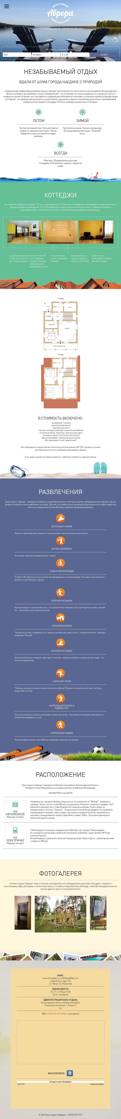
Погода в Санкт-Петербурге (60, 1082)
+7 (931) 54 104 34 (71, 29)
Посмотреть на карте (60, 793)
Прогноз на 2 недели (97, 1084)
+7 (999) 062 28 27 (50, 29)
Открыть (6, 6)
